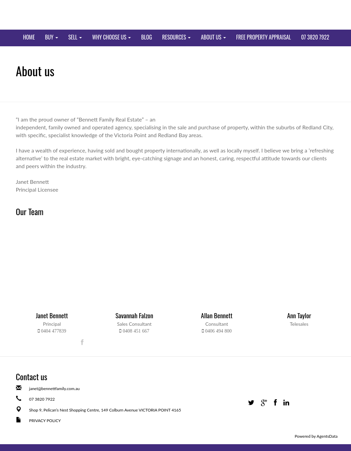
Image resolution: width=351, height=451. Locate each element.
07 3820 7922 (315, 37)
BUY (51, 37)
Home (29, 37)
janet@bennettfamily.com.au (54, 388)
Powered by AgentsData (316, 436)
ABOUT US (213, 37)
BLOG (146, 37)
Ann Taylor (299, 315)
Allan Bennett (216, 315)
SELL (75, 37)
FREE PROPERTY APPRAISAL (263, 37)
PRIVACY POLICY (45, 420)
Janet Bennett (52, 315)
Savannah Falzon (134, 315)
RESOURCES (176, 37)
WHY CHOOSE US (111, 37)
